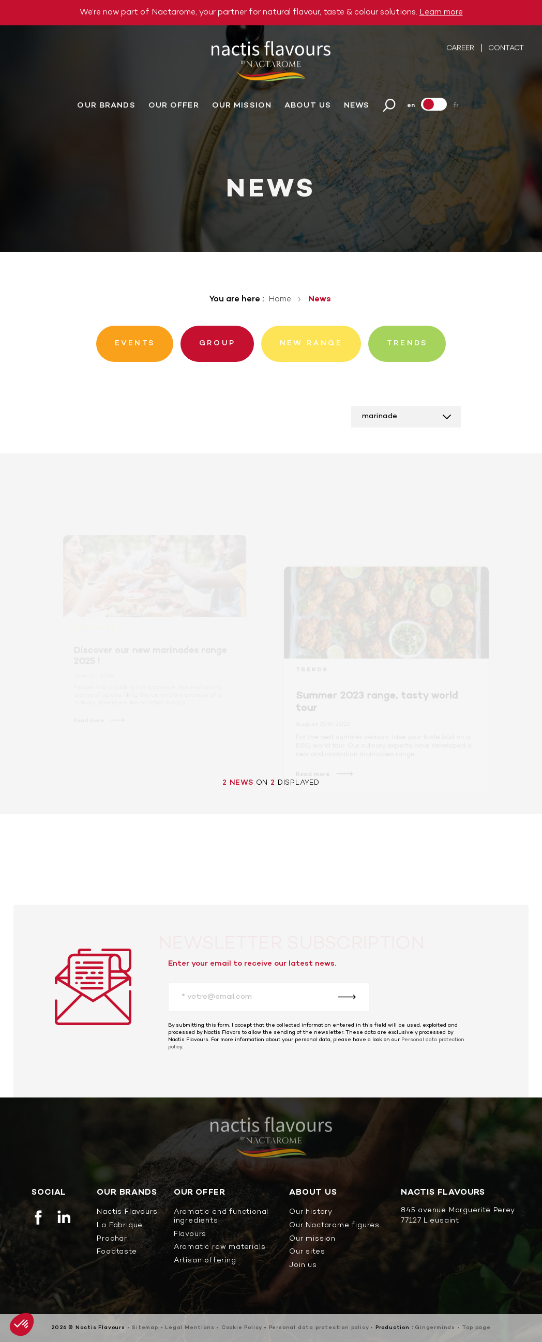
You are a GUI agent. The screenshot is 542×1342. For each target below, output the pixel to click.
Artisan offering (205, 1261)
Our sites (307, 1252)
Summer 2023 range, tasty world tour (377, 708)
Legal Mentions (189, 1327)
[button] (21, 1324)
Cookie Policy (241, 1327)
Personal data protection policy (319, 1327)
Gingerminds (435, 1327)
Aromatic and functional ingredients (221, 1217)
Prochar (112, 1239)
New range (95, 632)
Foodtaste (117, 1252)
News (356, 106)
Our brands (106, 106)
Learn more (441, 12)
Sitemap (145, 1327)
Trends (313, 676)
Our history (311, 1212)
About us (307, 106)
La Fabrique (120, 1226)
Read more (89, 724)
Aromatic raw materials (220, 1247)
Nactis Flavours (127, 1212)
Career (461, 49)
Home (279, 299)
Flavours (190, 1234)
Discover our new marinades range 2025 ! (149, 660)
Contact (506, 49)
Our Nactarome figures (334, 1226)
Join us (303, 1265)
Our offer (173, 106)
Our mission (242, 106)
